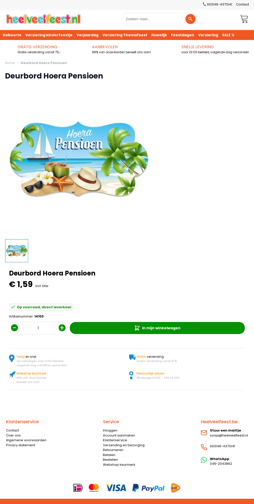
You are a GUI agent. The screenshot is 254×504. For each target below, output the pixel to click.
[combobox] (159, 19)
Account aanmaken (119, 435)
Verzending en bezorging (124, 445)
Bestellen (110, 459)
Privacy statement (20, 445)
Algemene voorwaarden (26, 440)
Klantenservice (115, 440)
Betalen (109, 454)
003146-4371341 (222, 446)
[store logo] (43, 19)
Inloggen (110, 430)
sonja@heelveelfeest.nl (229, 435)
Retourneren (113, 450)
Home (10, 62)
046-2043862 (221, 463)
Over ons (13, 435)
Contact (242, 4)
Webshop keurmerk (119, 464)
